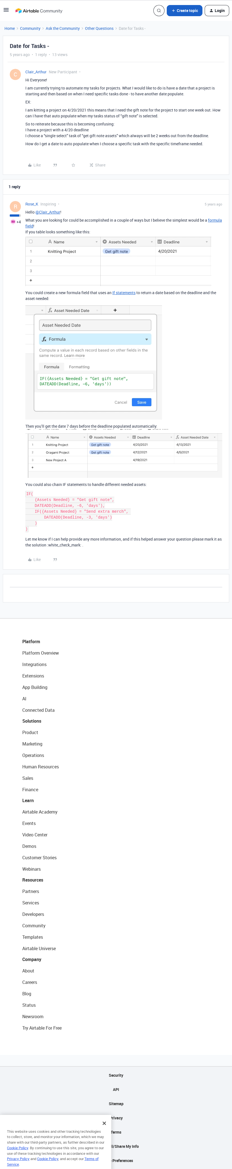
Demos (29, 846)
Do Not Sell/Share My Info (116, 1146)
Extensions (33, 676)
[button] (6, 11)
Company (31, 959)
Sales (27, 778)
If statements (124, 292)
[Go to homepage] (39, 10)
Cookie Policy (17, 1155)
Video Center (34, 835)
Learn (28, 800)
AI (24, 699)
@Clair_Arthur (47, 212)
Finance (30, 789)
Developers (33, 914)
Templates (32, 937)
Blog (26, 994)
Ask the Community (63, 28)
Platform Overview (40, 653)
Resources (32, 880)
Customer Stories (39, 858)
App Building (34, 687)
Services (30, 903)
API (116, 1089)
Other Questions (99, 28)
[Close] (104, 1131)
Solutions (31, 721)
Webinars (31, 869)
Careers (29, 982)
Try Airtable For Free (42, 1028)
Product (30, 732)
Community (30, 28)
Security (116, 1075)
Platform (31, 641)
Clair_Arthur (36, 71)
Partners (30, 891)
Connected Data (38, 710)
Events (29, 823)
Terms (116, 1132)
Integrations (34, 664)
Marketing (32, 744)
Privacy (116, 1117)
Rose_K (31, 204)
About (28, 971)
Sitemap (116, 1103)
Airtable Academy (39, 812)
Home (9, 28)
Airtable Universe (39, 948)
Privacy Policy (18, 1166)
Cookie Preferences (116, 1160)
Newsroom (33, 1016)
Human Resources (40, 767)
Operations (33, 755)
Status (29, 1005)
